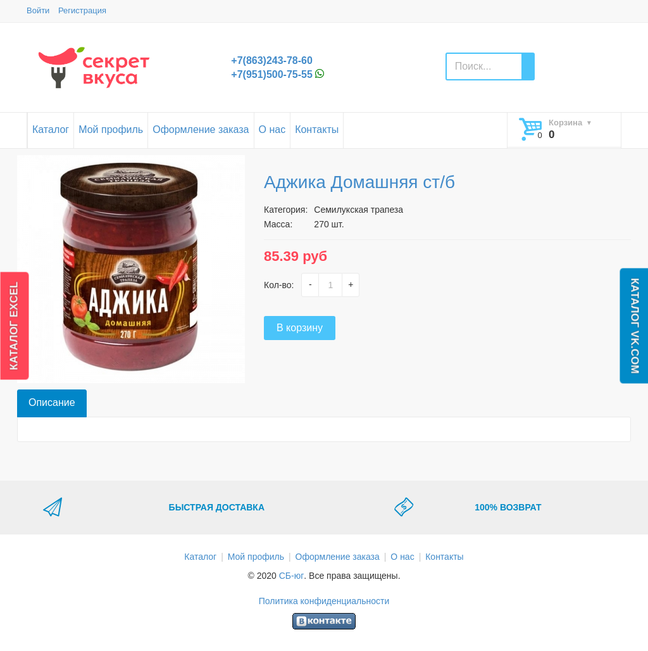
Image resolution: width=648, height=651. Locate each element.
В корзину (300, 327)
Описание (51, 402)
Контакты (317, 129)
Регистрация (82, 10)
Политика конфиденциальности (324, 601)
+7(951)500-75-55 (272, 74)
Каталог (50, 129)
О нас (272, 129)
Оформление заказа (201, 129)
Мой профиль (110, 129)
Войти (38, 10)
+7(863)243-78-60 (272, 60)
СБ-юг (291, 576)
